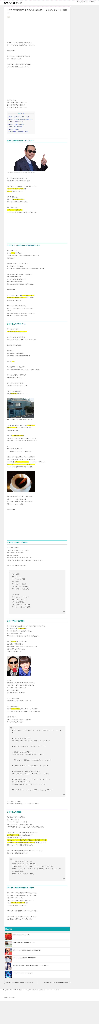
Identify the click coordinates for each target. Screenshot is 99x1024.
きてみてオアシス (13, 2)
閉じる (22, 113)
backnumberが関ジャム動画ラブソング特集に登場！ (24, 942)
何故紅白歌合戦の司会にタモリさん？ (18, 116)
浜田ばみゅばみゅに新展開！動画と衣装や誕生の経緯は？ (56, 982)
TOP (10, 990)
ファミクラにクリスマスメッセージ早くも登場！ (23, 973)
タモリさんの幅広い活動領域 (16, 124)
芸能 (9, 17)
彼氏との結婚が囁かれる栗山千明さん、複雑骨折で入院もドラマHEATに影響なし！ (31, 965)
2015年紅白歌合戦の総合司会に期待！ (18, 131)
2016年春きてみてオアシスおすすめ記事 (21, 934)
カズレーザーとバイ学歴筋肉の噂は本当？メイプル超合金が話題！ (27, 950)
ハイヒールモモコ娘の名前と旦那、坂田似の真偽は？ (24, 957)
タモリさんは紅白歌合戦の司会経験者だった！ (21, 119)
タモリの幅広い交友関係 (15, 126)
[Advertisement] (37, 30)
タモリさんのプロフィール (15, 121)
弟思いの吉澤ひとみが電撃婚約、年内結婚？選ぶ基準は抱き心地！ (19, 982)
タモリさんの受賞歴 (14, 129)
